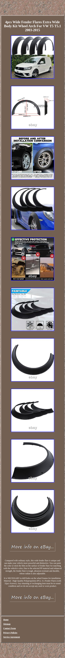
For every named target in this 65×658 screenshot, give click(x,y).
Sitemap (7, 624)
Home (6, 619)
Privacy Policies (10, 632)
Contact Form (9, 628)
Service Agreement (11, 637)
